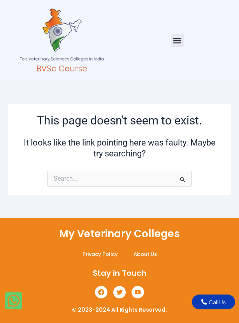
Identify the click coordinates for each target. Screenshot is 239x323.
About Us (145, 254)
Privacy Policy (100, 254)
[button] (177, 40)
